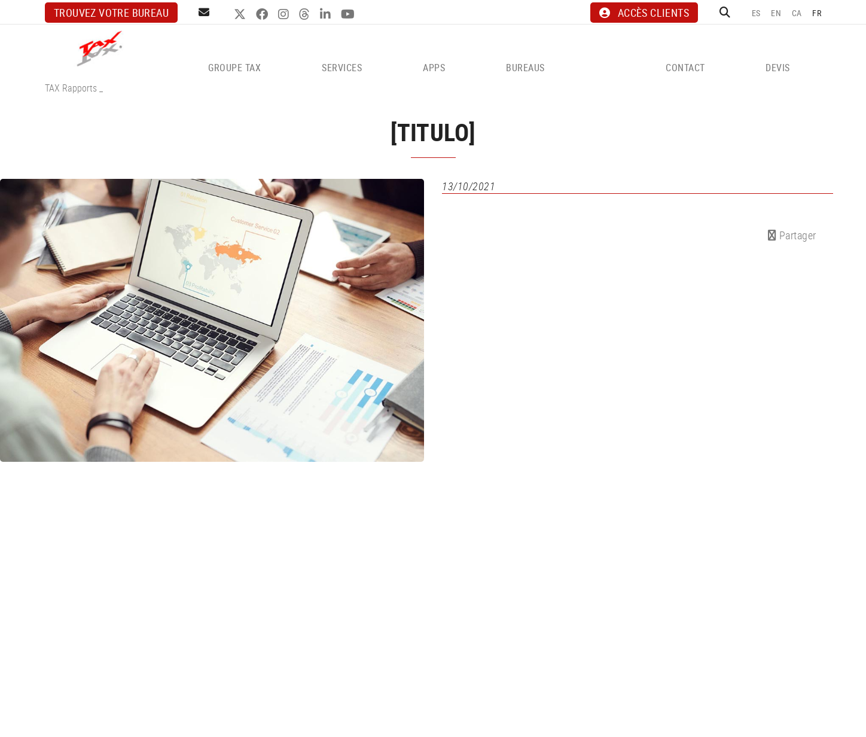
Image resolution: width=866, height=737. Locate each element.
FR (816, 13)
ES (756, 13)
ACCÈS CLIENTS (644, 12)
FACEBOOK (263, 14)
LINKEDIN (327, 14)
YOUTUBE (349, 14)
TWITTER (241, 14)
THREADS (306, 14)
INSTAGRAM (285, 14)
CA (797, 13)
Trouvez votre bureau (111, 12)
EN (776, 13)
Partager (792, 235)
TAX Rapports (71, 88)
